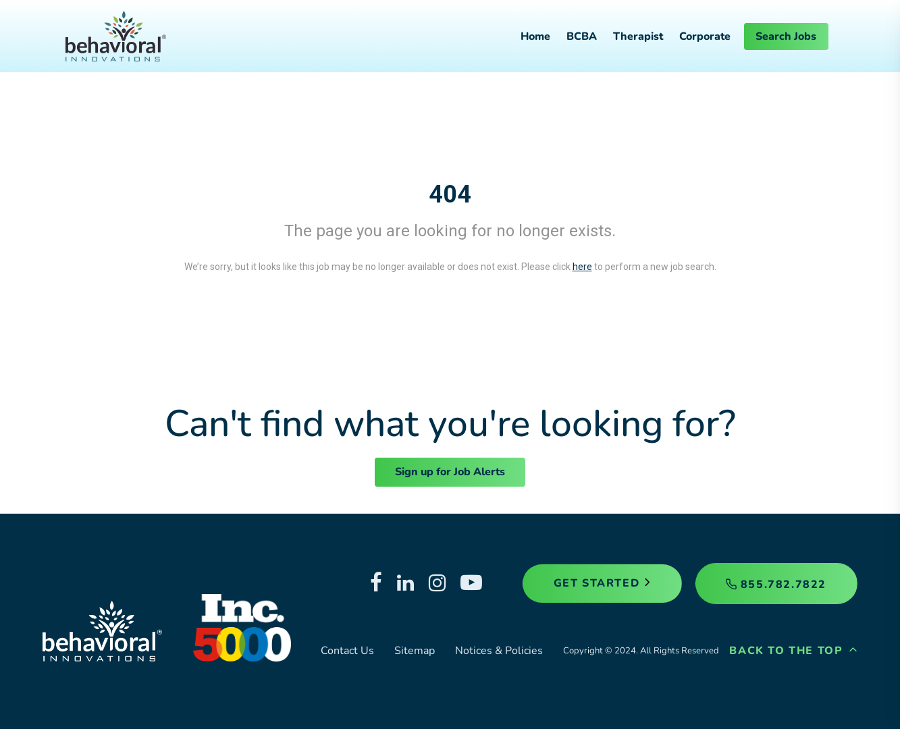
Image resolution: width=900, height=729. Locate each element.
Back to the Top (793, 650)
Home (535, 36)
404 (450, 194)
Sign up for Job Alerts (450, 471)
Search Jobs (786, 36)
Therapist (638, 36)
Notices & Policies (499, 650)
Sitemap (414, 650)
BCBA (581, 36)
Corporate (705, 36)
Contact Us (347, 650)
